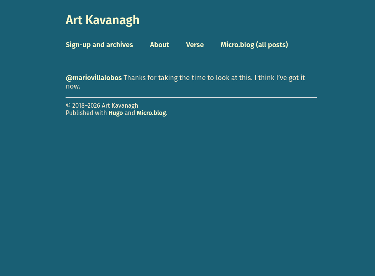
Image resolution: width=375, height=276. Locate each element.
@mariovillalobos (94, 78)
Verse (195, 45)
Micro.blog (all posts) (254, 45)
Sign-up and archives (99, 45)
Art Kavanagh (103, 20)
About (159, 45)
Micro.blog (151, 113)
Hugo (116, 113)
